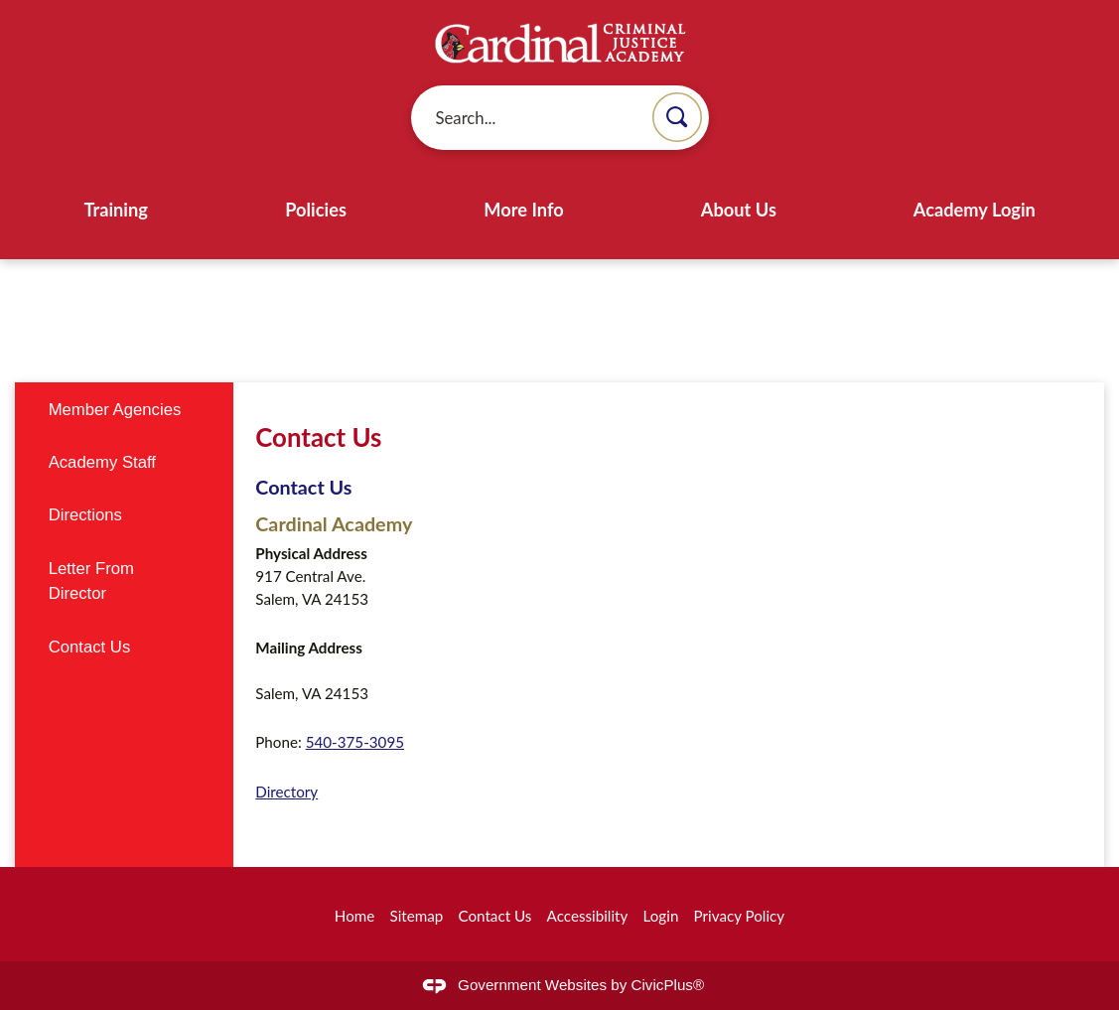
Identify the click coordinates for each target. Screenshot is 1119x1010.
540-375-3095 (355, 742)
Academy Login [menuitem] (974, 209)
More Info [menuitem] (523, 209)
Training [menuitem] (115, 209)
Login (661, 916)
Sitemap (416, 916)
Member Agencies (115, 409)
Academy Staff (102, 462)
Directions (85, 514)
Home (354, 916)
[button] (677, 117)
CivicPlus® (668, 984)
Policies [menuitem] (316, 209)
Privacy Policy (739, 916)
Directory (286, 791)
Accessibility (588, 916)
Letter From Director (91, 581)
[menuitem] (123, 408)
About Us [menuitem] (738, 209)
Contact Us (303, 487)
